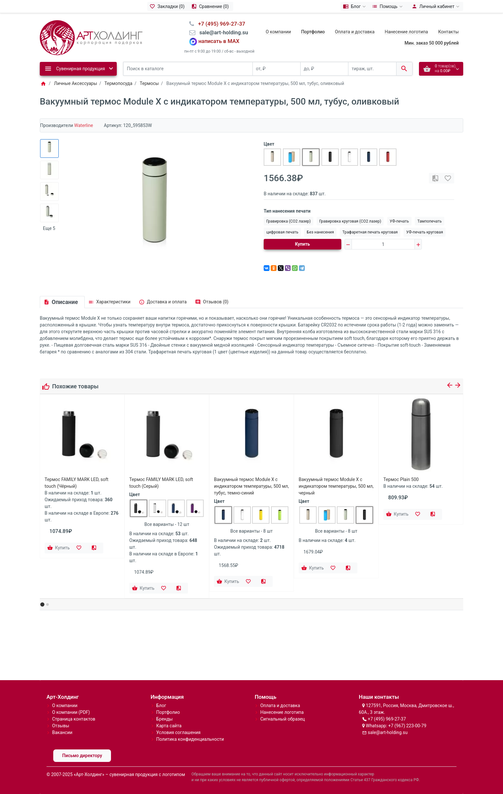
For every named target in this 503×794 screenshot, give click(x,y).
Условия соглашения (178, 732)
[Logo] (91, 37)
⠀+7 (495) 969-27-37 (219, 24)
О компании (278, 31)
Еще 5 (49, 228)
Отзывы (60, 725)
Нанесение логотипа (406, 31)
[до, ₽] (324, 69)
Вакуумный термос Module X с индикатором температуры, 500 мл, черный (336, 486)
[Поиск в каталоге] (188, 69)
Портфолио (168, 712)
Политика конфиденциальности (190, 739)
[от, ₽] (276, 69)
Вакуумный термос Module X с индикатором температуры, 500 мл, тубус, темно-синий (251, 486)
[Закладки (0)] (168, 6)
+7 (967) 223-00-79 (407, 725)
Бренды (164, 719)
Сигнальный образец (282, 719)
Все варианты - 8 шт (251, 531)
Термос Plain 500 (401, 479)
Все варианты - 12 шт (166, 524)
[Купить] (59, 548)
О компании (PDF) (71, 712)
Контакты (448, 31)
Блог (161, 705)
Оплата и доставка (355, 31)
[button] (42, 605)
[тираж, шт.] (372, 69)
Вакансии (62, 732)
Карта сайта (169, 725)
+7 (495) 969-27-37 (387, 719)
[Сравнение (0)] (211, 6)
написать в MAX (219, 41)
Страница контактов (73, 719)
